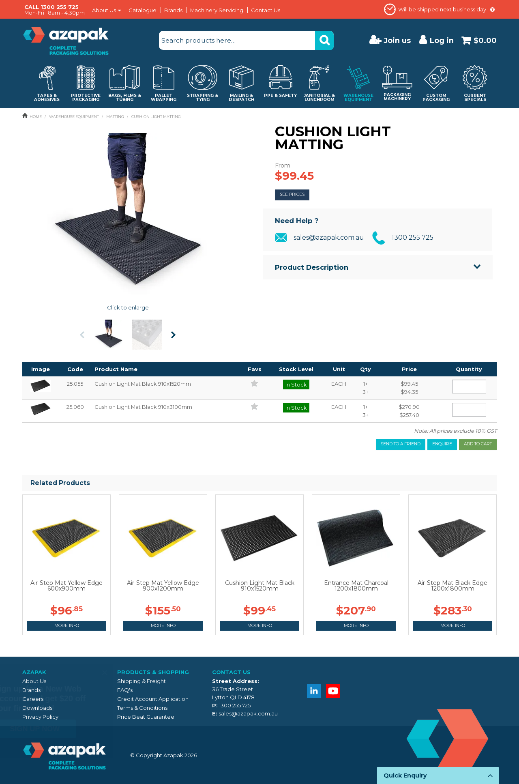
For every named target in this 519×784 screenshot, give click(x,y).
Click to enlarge (128, 307)
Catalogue (143, 10)
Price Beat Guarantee (145, 716)
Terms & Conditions (142, 708)
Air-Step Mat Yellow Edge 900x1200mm (163, 585)
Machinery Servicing (216, 10)
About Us (104, 10)
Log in (442, 40)
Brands (173, 10)
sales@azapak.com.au (329, 237)
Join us (397, 40)
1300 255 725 (412, 237)
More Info (66, 625)
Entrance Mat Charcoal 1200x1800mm (356, 585)
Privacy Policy (40, 716)
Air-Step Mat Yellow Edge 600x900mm (66, 585)
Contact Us (265, 10)
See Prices (292, 194)
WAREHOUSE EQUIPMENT (74, 116)
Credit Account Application (153, 699)
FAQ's (125, 690)
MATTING (115, 116)
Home (36, 116)
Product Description (311, 267)
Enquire (442, 444)
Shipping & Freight (141, 681)
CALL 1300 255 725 (51, 7)
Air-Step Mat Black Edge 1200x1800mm (452, 585)
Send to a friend (400, 444)
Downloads (37, 708)
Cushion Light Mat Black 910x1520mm (259, 585)
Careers (32, 699)
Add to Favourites (254, 383)
